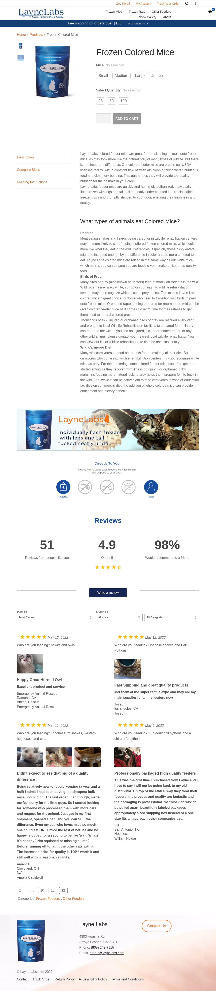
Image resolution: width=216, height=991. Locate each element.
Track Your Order (168, 3)
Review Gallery (146, 17)
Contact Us (156, 926)
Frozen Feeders (48, 898)
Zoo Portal (123, 3)
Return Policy (65, 979)
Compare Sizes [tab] (28, 170)
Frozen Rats (137, 11)
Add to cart (127, 119)
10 (42, 890)
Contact (22, 979)
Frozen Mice (114, 11)
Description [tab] (25, 157)
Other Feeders (161, 11)
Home (21, 34)
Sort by (22, 611)
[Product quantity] (103, 118)
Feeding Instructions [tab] (32, 182)
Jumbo (157, 76)
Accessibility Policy (93, 979)
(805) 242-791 (101, 947)
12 (63, 890)
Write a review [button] (108, 592)
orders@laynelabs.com (107, 953)
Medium (121, 76)
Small (103, 76)
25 (101, 101)
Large (140, 76)
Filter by (102, 611)
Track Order (42, 979)
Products (36, 34)
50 (111, 101)
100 (123, 101)
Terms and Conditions (127, 979)
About (167, 17)
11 (53, 890)
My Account (143, 3)
